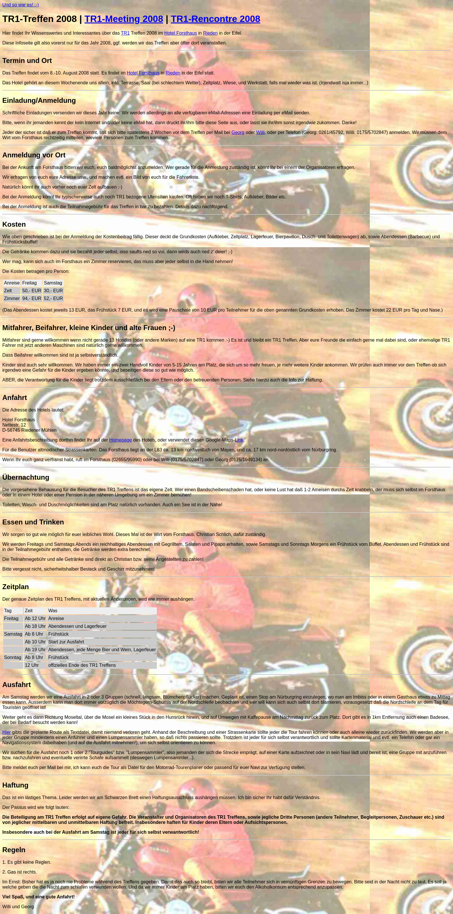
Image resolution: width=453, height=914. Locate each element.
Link (239, 440)
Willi (260, 132)
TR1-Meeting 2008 (124, 19)
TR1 (125, 33)
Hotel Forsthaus (180, 33)
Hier (6, 732)
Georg (237, 132)
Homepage (120, 440)
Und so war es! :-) (20, 4)
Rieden (210, 33)
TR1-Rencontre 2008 (215, 19)
